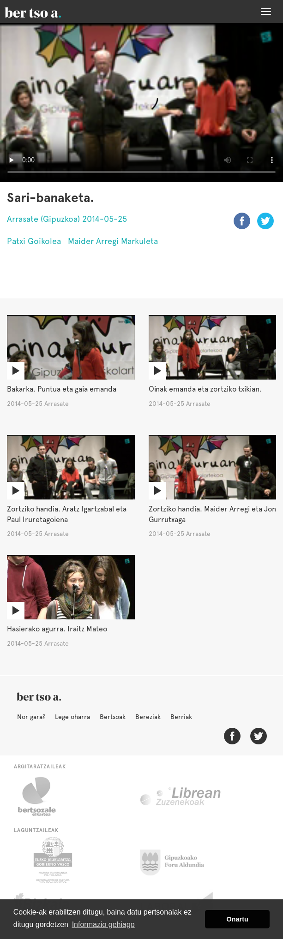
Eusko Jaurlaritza (52, 860)
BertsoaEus (46, 11)
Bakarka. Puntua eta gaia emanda (61, 389)
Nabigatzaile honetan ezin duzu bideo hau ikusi (141, 102)
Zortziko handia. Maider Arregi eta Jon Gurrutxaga (212, 514)
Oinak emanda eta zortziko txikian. (205, 389)
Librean (181, 796)
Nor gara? (31, 716)
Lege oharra (72, 716)
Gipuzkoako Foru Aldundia (177, 860)
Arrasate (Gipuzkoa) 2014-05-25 (67, 219)
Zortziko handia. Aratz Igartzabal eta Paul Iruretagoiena (66, 514)
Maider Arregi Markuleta (113, 241)
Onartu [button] (237, 919)
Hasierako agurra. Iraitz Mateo (57, 628)
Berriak (181, 716)
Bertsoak (113, 716)
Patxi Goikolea (34, 241)
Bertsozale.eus (43, 796)
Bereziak (148, 716)
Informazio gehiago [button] (103, 924)
